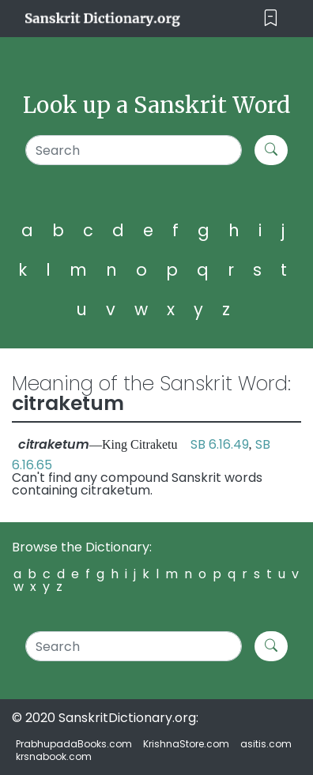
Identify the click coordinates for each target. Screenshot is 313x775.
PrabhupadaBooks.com (74, 744)
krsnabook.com (54, 756)
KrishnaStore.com (186, 744)
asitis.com (266, 744)
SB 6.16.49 (219, 444)
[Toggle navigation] (270, 18)
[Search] (134, 150)
